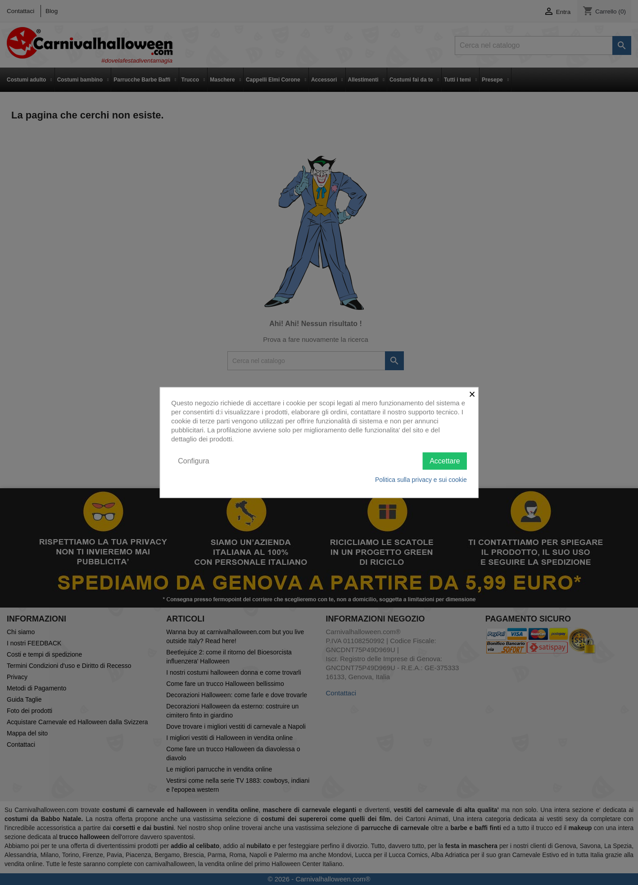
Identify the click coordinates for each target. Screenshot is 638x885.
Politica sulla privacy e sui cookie (421, 479)
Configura (193, 460)
